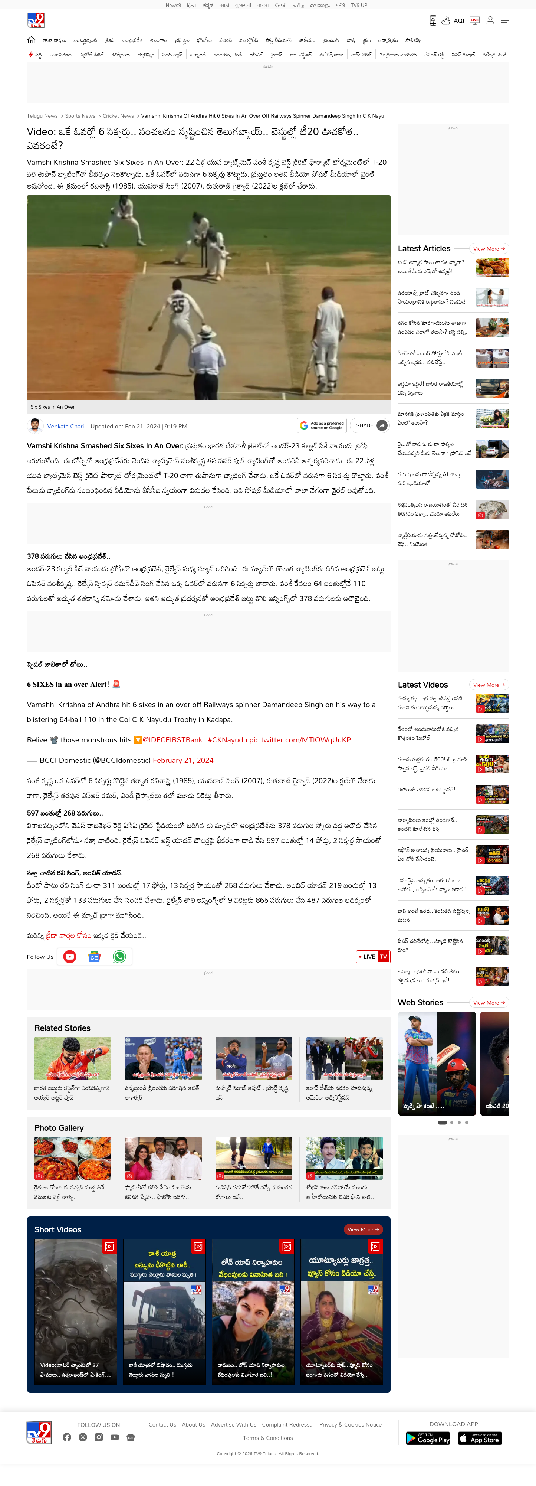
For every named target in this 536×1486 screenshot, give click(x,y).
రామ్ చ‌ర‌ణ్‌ (361, 54)
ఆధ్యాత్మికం (388, 40)
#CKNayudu (227, 732)
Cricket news (117, 116)
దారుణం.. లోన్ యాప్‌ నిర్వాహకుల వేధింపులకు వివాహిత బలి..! (251, 1362)
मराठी (224, 4)
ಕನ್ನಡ (208, 4)
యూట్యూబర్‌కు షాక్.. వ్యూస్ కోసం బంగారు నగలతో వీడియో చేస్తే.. (339, 1362)
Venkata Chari (65, 426)
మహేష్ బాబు (332, 54)
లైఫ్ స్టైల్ (182, 40)
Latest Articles (424, 248)
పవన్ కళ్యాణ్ (463, 54)
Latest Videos (423, 684)
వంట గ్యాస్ (172, 54)
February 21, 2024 (183, 752)
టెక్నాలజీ (198, 54)
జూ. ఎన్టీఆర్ (301, 54)
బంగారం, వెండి (228, 54)
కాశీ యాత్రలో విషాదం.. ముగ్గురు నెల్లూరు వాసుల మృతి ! (161, 1362)
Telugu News (42, 116)
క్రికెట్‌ (110, 40)
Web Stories (420, 1002)
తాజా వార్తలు (54, 40)
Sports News (80, 116)
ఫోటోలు (204, 40)
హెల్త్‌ (350, 40)
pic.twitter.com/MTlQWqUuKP (300, 732)
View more (363, 1222)
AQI (459, 20)
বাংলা (263, 4)
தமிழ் (298, 4)
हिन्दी (192, 4)
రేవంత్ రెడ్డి (434, 54)
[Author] (35, 426)
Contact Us (163, 1417)
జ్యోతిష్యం (146, 54)
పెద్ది (38, 54)
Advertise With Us (234, 1417)
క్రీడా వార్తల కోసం (69, 927)
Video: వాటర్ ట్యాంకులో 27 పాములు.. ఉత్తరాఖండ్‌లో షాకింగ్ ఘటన (72, 1362)
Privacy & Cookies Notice (350, 1417)
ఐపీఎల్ (256, 54)
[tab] (442, 1123)
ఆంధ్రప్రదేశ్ (132, 40)
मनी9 (340, 4)
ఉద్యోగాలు (121, 54)
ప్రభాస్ (276, 54)
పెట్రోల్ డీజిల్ (92, 54)
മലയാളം (320, 4)
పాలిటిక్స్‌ (414, 40)
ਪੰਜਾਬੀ (281, 4)
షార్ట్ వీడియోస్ (279, 40)
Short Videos (58, 1222)
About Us (193, 1417)
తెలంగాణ (159, 40)
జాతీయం (307, 40)
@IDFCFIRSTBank (172, 732)
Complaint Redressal (288, 1417)
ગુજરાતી (243, 4)
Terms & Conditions (268, 1430)
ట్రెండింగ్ (331, 40)
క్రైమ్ (367, 40)
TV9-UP (359, 4)
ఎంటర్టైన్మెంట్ (86, 40)
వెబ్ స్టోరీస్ (248, 40)
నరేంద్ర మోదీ (495, 54)
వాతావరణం (61, 54)
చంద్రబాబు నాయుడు (398, 54)
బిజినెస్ (226, 40)
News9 (173, 4)
